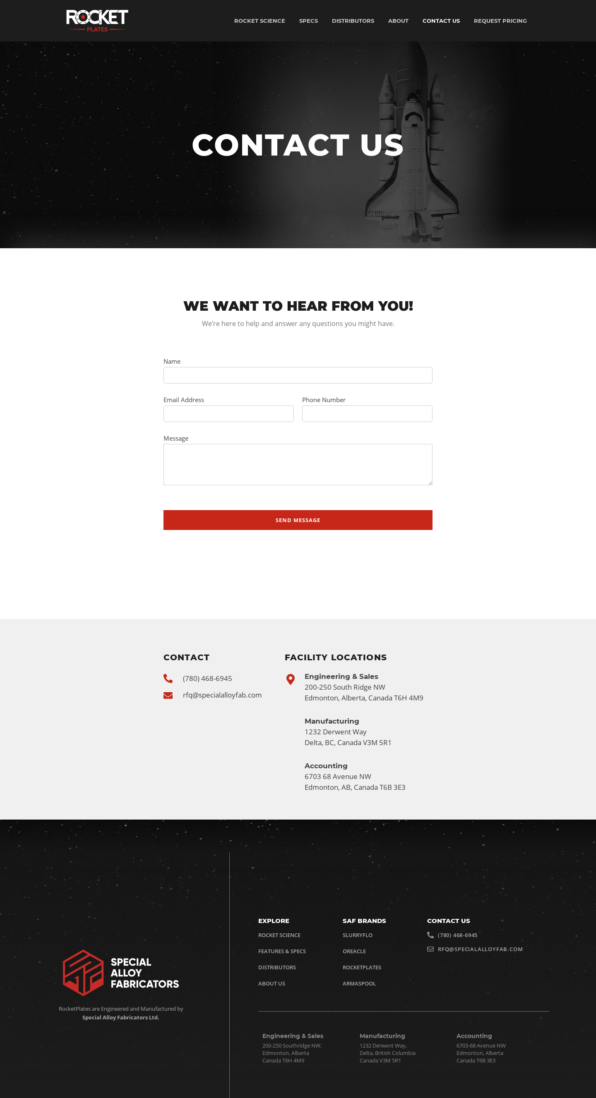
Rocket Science (259, 20)
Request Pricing (500, 20)
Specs (308, 20)
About (398, 20)
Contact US (441, 20)
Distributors (353, 20)
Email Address (183, 399)
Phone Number (324, 399)
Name (171, 361)
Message (175, 438)
